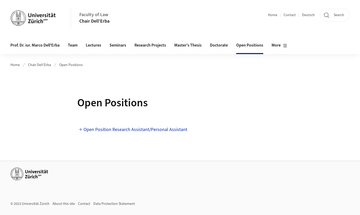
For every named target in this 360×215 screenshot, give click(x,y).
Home (272, 15)
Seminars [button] (118, 45)
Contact (290, 15)
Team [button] (73, 45)
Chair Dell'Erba (94, 21)
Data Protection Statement (114, 203)
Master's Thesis (188, 45)
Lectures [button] (93, 45)
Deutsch (308, 15)
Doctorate (219, 45)
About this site (64, 203)
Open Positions (249, 45)
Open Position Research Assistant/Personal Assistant (135, 129)
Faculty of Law (93, 14)
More (279, 45)
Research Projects (150, 45)
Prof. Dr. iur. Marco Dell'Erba (35, 45)
